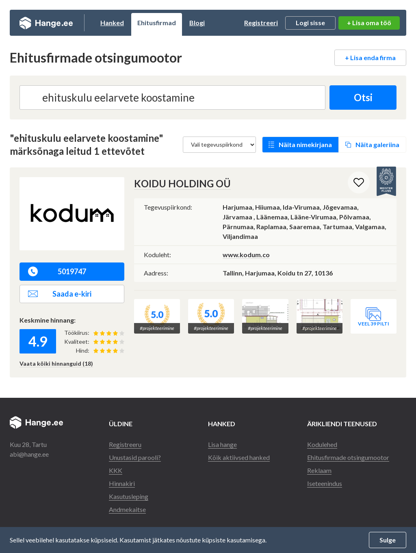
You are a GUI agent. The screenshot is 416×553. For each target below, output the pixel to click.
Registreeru (125, 444)
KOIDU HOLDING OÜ (182, 183)
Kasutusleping (128, 496)
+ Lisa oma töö (369, 22)
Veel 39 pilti (373, 324)
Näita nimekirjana (305, 144)
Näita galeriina (377, 144)
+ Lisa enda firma (370, 57)
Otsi (363, 97)
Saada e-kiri (59, 293)
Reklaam (319, 470)
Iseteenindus (324, 483)
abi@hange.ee (29, 454)
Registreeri (261, 22)
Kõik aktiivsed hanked (239, 457)
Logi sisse (310, 22)
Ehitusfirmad (156, 22)
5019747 (57, 271)
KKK (115, 470)
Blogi (197, 22)
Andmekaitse (127, 509)
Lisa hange (222, 444)
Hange (46, 22)
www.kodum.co (246, 254)
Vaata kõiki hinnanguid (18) (56, 363)
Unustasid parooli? (135, 457)
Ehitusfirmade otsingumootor (348, 457)
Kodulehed (322, 444)
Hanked (112, 22)
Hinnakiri (122, 483)
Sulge (387, 540)
